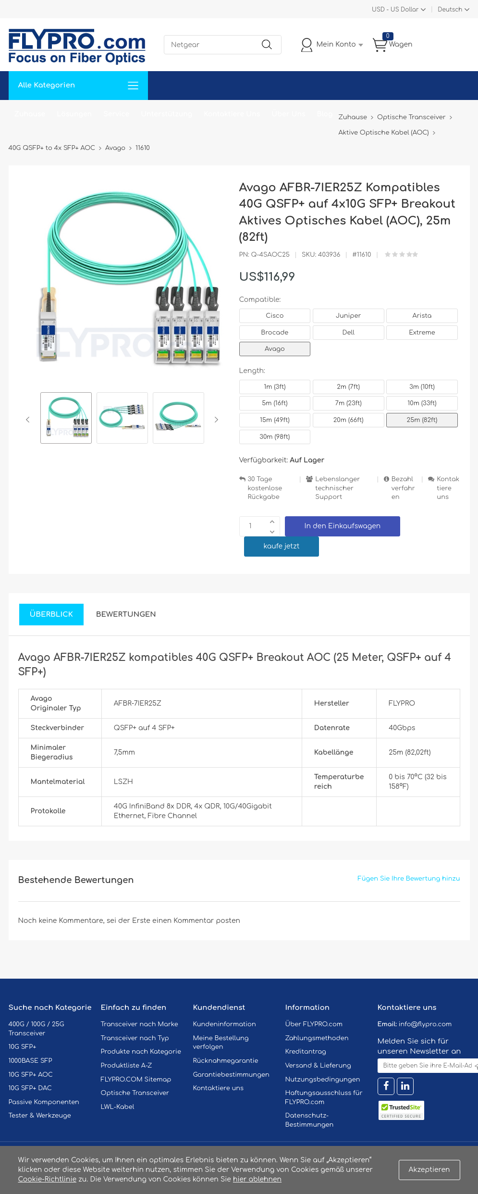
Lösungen (74, 114)
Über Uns (288, 114)
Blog (325, 114)
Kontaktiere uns (448, 488)
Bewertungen (126, 614)
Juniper (348, 315)
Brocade (274, 332)
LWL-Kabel (118, 1107)
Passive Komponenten (44, 1102)
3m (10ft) (422, 387)
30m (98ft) (274, 437)
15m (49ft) (275, 420)
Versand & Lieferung (318, 1065)
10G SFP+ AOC (31, 1074)
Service (116, 114)
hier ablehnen (257, 1179)
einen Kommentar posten (196, 920)
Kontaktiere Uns (232, 114)
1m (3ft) (274, 387)
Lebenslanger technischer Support (337, 488)
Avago (275, 349)
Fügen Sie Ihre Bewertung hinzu (409, 878)
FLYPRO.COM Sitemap (136, 1079)
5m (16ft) (274, 403)
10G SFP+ (23, 1047)
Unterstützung (166, 114)
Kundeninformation (224, 1024)
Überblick (51, 614)
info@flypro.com (425, 1024)
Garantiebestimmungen (231, 1074)
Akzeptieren (429, 1169)
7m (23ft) (348, 403)
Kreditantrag (305, 1051)
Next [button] (214, 419)
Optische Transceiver (135, 1093)
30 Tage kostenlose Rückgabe (265, 488)
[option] (66, 419)
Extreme (422, 332)
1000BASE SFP (30, 1060)
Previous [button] (29, 419)
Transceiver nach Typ (135, 1038)
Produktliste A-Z (126, 1065)
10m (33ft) (421, 403)
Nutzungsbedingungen (322, 1079)
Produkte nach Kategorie (141, 1051)
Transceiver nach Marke (139, 1024)
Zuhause (30, 114)
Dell (349, 332)
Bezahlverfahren (403, 488)
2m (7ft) (348, 387)
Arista (422, 315)
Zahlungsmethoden (317, 1038)
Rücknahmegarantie (225, 1060)
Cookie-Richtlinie (47, 1179)
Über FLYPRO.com (314, 1024)
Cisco (274, 315)
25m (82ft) (422, 420)
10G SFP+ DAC (30, 1088)
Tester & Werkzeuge (40, 1115)
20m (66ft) (348, 420)
